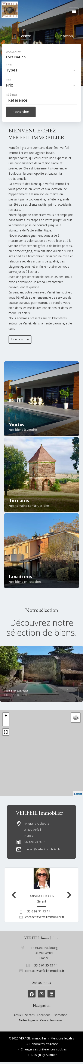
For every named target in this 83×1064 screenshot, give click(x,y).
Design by (43, 1055)
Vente (26, 36)
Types (9, 65)
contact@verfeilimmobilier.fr (42, 849)
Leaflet (78, 793)
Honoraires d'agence (43, 1044)
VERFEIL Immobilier (39, 812)
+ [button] (5, 716)
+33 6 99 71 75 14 (37, 911)
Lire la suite (20, 339)
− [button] (5, 722)
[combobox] (41, 57)
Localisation (14, 52)
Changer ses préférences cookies (44, 1049)
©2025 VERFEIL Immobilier (27, 1038)
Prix (8, 80)
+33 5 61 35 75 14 (34, 842)
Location (66, 36)
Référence (11, 95)
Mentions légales (62, 1038)
